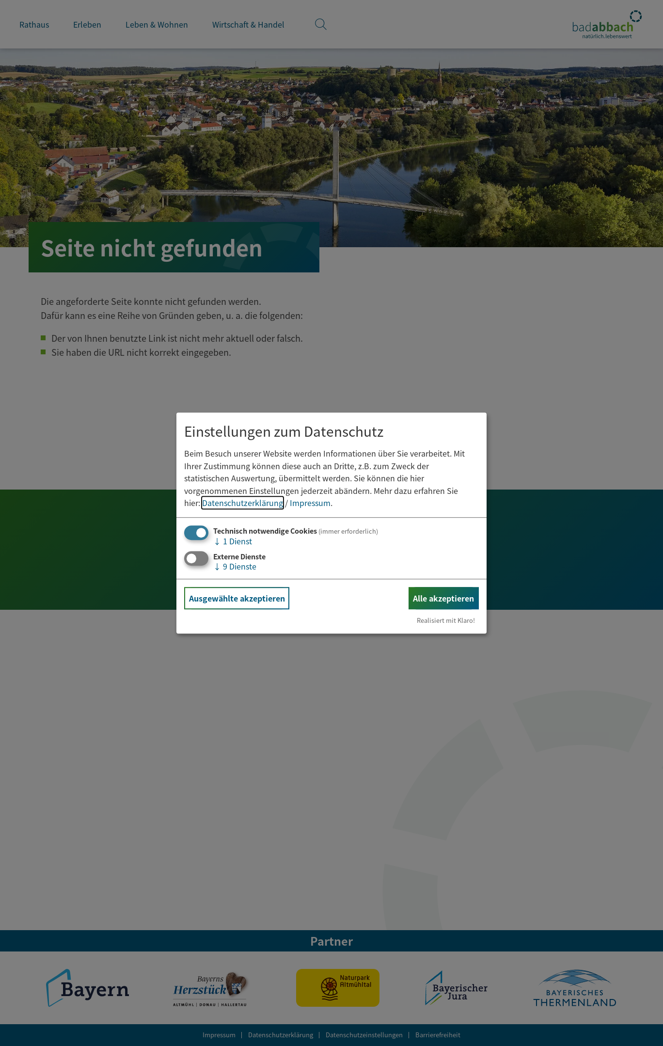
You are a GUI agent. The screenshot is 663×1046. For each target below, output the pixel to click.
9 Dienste (234, 566)
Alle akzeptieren (443, 598)
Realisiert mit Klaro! (446, 620)
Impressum (310, 503)
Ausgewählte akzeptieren (237, 598)
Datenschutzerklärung (242, 503)
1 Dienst (232, 541)
